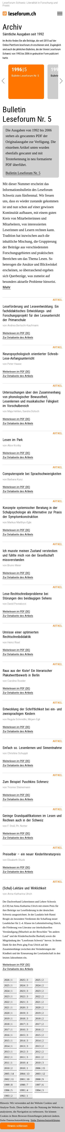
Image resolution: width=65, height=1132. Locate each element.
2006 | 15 (40, 1068)
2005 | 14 (9, 1073)
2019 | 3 (24, 1013)
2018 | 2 (39, 1018)
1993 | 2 (8, 1095)
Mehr (7, 287)
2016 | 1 (8, 1035)
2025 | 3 (24, 980)
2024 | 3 (24, 985)
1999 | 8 (8, 1084)
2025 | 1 (8, 985)
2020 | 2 (39, 1007)
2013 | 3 (24, 1046)
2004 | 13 (24, 1073)
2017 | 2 (39, 1024)
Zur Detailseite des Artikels (18, 337)
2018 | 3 (24, 1018)
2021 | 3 (24, 1002)
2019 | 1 (8, 1018)
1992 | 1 (24, 1095)
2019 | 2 (39, 1013)
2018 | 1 (8, 1024)
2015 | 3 (24, 1035)
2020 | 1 (8, 1013)
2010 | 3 (39, 1062)
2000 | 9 (39, 1079)
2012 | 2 (39, 1051)
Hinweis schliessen (17, 1126)
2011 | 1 (8, 1062)
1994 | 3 (39, 1090)
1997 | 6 (39, 1084)
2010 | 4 (24, 1062)
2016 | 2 (39, 1029)
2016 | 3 (24, 1029)
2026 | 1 (8, 980)
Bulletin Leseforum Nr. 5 (23, 173)
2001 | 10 (24, 1079)
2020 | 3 (24, 1007)
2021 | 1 (8, 1007)
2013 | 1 (8, 1051)
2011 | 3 (24, 1057)
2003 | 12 (40, 1073)
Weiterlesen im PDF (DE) (16, 333)
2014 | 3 (24, 1040)
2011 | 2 (39, 1057)
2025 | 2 (39, 980)
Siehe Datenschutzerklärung (45, 1120)
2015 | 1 (8, 1040)
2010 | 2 (8, 1068)
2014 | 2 (39, 1040)
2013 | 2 (39, 1046)
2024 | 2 (39, 985)
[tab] (32, 314)
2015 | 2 (39, 1035)
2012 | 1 (8, 1057)
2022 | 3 (24, 996)
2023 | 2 (39, 991)
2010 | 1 (24, 1068)
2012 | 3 (24, 1051)
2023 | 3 (24, 991)
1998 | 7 (24, 1084)
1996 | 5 (8, 1090)
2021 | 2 (39, 1002)
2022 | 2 (39, 996)
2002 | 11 (9, 1079)
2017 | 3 (24, 1024)
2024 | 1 (8, 991)
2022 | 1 (8, 1002)
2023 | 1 (8, 996)
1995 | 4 (24, 1090)
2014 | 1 (8, 1046)
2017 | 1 (8, 1029)
